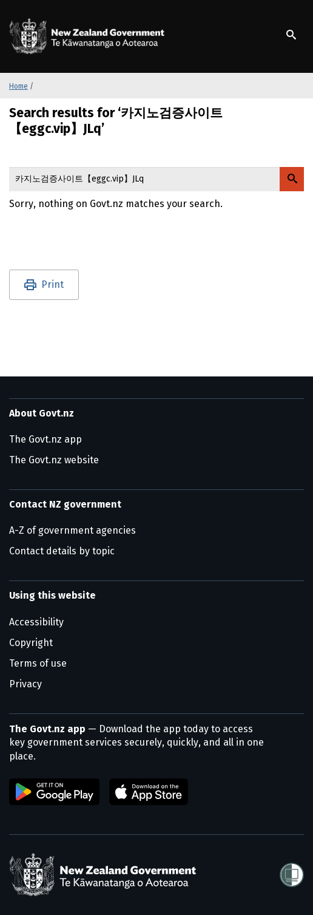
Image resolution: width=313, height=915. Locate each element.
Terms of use (38, 663)
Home (18, 86)
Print (52, 284)
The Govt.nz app (45, 439)
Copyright (31, 642)
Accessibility (36, 622)
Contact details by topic (62, 551)
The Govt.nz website (54, 460)
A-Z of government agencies (72, 530)
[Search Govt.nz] (292, 179)
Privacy (25, 684)
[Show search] (291, 34)
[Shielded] (292, 875)
